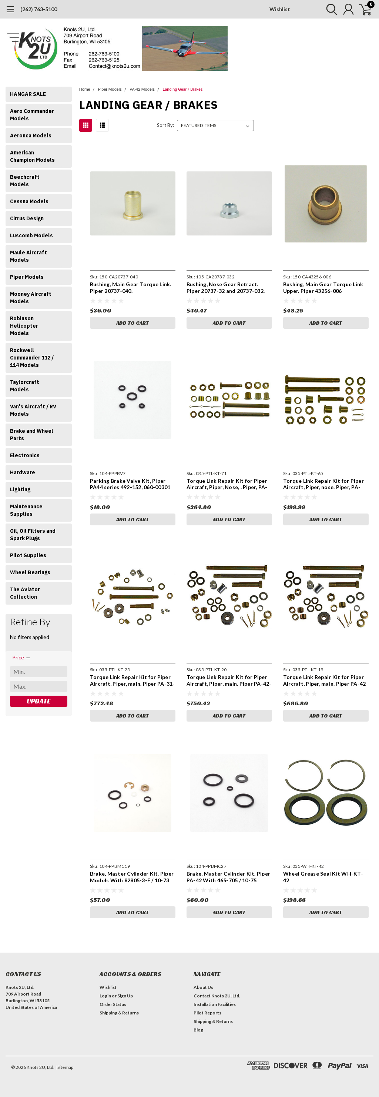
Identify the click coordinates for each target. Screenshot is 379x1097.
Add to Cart (132, 323)
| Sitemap (64, 1067)
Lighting (20, 489)
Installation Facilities (215, 1004)
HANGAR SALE (28, 94)
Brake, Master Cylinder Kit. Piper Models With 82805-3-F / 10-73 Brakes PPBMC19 (132, 876)
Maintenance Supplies (26, 510)
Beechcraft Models (25, 181)
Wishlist (279, 9)
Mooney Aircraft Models (30, 298)
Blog (198, 1030)
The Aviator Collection (25, 593)
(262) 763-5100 (38, 9)
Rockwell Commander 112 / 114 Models (32, 357)
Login (105, 996)
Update (38, 701)
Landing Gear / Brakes (182, 89)
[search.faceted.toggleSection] (21, 657)
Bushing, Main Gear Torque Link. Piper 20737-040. (130, 287)
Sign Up (125, 996)
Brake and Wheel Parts (31, 435)
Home (84, 89)
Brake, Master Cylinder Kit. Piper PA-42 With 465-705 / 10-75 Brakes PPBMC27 (228, 876)
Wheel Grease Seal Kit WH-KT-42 (323, 876)
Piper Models (27, 277)
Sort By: (165, 125)
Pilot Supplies (28, 555)
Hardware (22, 472)
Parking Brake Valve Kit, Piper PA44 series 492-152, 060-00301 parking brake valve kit (130, 484)
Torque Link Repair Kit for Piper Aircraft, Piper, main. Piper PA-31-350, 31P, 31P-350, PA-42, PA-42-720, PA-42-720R (132, 680)
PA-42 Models (142, 89)
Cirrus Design (27, 218)
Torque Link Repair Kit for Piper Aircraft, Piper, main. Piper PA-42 (324, 680)
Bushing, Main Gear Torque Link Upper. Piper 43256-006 (323, 287)
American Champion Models (32, 156)
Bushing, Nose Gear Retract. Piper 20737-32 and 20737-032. (226, 287)
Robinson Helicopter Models (24, 326)
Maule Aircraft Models (28, 256)
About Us (203, 987)
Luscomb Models (31, 235)
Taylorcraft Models (24, 386)
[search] (330, 9)
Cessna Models (29, 201)
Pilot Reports (207, 1013)
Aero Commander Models (32, 115)
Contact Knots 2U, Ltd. (217, 996)
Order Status (113, 1004)
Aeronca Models (30, 135)
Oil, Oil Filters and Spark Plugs (33, 535)
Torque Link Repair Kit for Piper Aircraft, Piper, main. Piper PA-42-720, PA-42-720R (229, 680)
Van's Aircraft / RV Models (33, 410)
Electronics (25, 455)
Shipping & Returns (119, 1013)
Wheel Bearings (30, 572)
